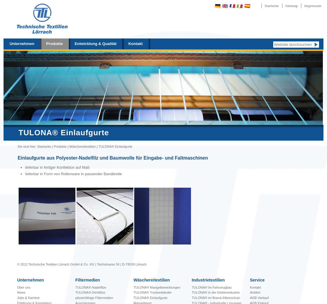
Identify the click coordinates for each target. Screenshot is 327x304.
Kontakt (135, 43)
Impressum (312, 6)
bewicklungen (157, 287)
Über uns (23, 287)
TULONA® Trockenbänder (153, 292)
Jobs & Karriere (28, 298)
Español (247, 6)
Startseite (272, 6)
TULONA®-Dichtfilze (90, 292)
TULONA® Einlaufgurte (151, 298)
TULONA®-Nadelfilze (90, 287)
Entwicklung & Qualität (96, 43)
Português (262, 6)
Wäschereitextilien (82, 146)
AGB (254, 298)
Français (232, 6)
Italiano (239, 6)
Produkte (54, 43)
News (21, 292)
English (225, 6)
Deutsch (217, 6)
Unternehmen (21, 43)
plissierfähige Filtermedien (94, 298)
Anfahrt (255, 292)
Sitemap (291, 6)
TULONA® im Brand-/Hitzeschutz (216, 298)
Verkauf (263, 298)
